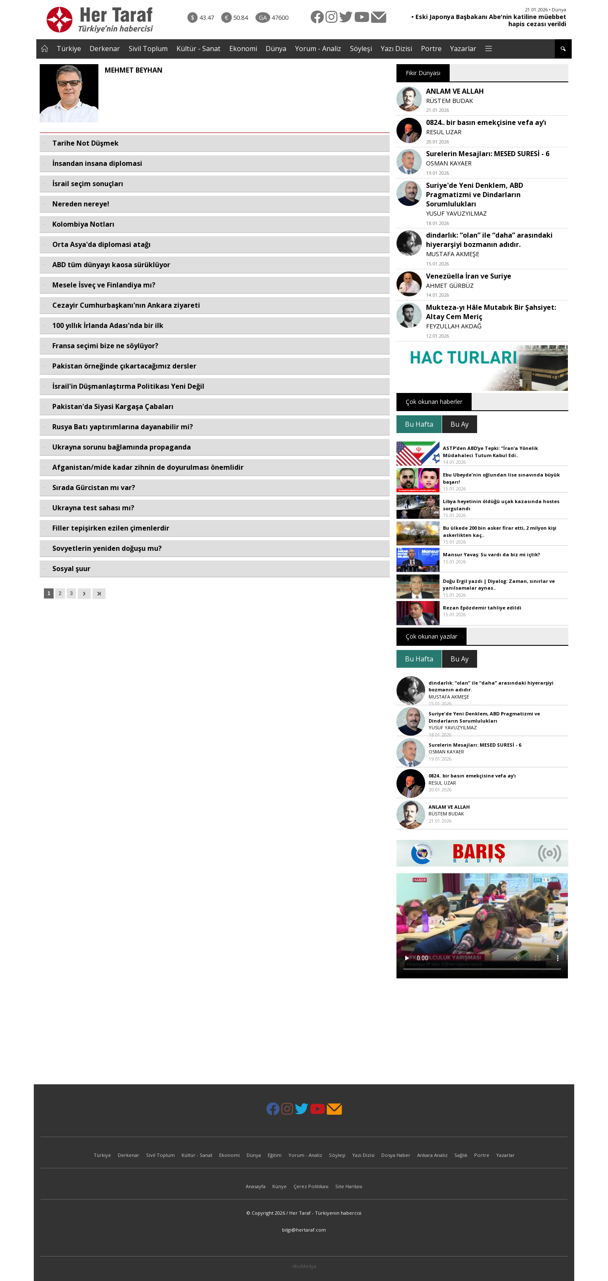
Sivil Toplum (148, 48)
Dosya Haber (395, 1155)
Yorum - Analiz (318, 48)
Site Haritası (348, 1186)
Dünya (276, 48)
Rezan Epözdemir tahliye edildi (482, 607)
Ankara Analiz (432, 1155)
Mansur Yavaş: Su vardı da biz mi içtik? (491, 554)
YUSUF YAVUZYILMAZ (456, 213)
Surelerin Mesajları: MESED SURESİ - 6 (487, 153)
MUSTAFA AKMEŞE (452, 254)
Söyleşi (361, 48)
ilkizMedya (304, 1266)
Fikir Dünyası (423, 73)
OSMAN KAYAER (449, 163)
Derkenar (105, 48)
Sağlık (460, 1155)
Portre (431, 48)
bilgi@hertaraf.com (304, 1230)
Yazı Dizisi (396, 48)
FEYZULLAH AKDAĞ (453, 326)
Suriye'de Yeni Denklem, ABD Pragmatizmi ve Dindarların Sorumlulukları (474, 195)
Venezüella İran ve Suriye (468, 276)
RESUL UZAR (443, 132)
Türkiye (69, 48)
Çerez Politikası (310, 1186)
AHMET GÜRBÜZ (450, 286)
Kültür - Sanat (198, 48)
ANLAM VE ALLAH (455, 91)
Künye (279, 1186)
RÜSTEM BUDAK (449, 101)
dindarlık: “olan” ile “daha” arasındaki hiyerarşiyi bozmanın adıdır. (489, 239)
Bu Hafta (419, 424)
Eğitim (275, 1155)
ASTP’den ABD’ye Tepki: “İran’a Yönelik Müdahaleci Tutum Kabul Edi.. (490, 451)
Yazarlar (463, 48)
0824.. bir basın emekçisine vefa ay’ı (486, 122)
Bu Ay (460, 424)
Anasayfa (256, 1186)
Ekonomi (243, 48)
